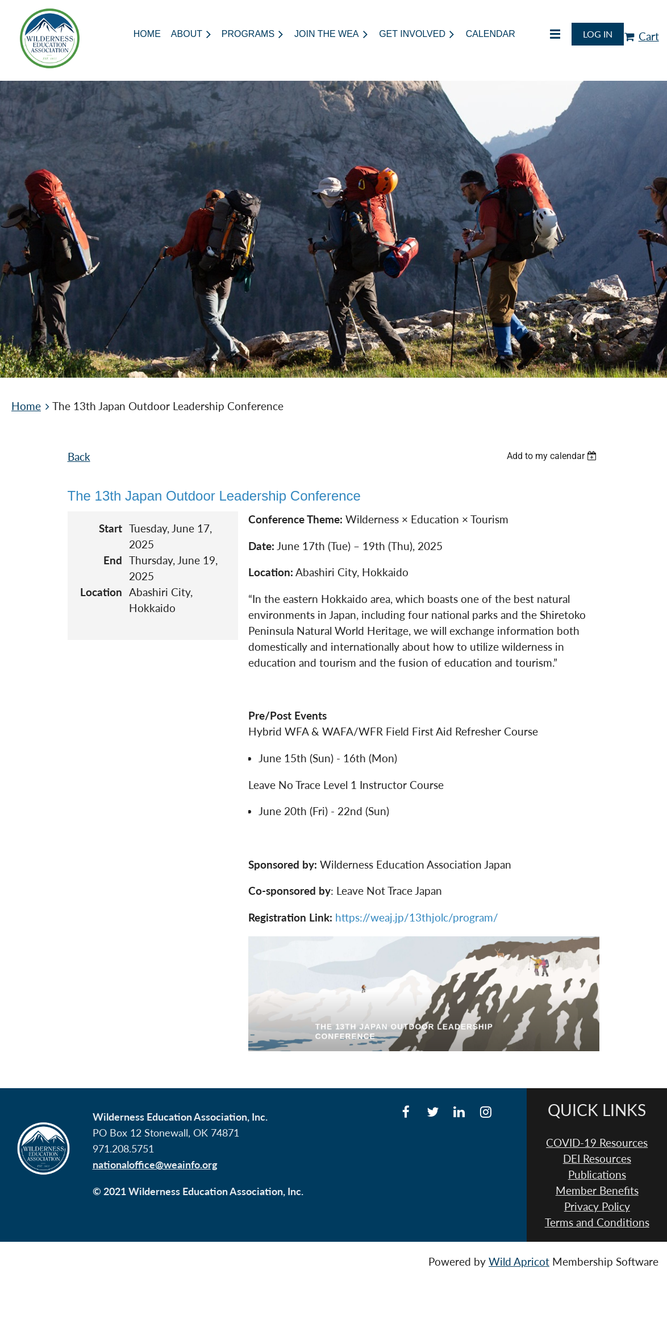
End (112, 560)
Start (110, 528)
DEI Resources (597, 1158)
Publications (597, 1174)
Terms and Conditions (597, 1222)
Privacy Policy (597, 1206)
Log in (597, 33)
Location (101, 592)
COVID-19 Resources (597, 1143)
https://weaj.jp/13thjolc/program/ (416, 917)
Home (26, 406)
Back (79, 457)
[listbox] (553, 456)
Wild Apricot (519, 1261)
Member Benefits (597, 1190)
